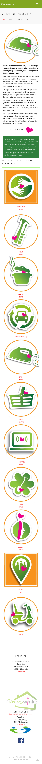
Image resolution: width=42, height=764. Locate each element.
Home (4, 19)
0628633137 (21, 724)
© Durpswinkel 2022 (21, 757)
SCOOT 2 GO (21, 635)
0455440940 (21, 672)
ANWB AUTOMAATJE (21, 337)
